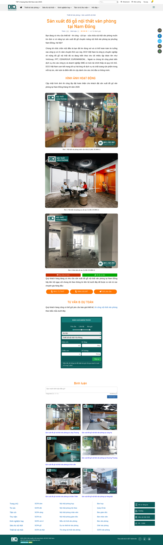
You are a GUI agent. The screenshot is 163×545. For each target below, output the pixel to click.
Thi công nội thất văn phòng (70, 530)
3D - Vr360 (141, 523)
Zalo (159, 41)
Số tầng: (91, 344)
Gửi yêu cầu (105, 291)
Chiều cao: (71, 353)
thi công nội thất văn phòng (106, 307)
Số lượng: (91, 353)
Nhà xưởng (136, 2)
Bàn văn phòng (102, 521)
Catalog (140, 511)
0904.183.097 (81, 291)
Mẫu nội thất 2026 (144, 517)
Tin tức (145, 2)
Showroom (125, 2)
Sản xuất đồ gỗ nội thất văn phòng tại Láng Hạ (97, 432)
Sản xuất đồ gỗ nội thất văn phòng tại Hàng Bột (97, 496)
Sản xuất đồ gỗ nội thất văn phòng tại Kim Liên (60, 464)
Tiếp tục (96, 359)
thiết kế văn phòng (71, 525)
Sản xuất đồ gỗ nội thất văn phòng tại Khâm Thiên (61, 496)
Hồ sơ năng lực (143, 505)
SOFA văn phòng (103, 530)
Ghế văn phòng (103, 525)
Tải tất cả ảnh (100, 275)
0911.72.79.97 (57, 291)
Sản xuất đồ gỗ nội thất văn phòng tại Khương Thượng (99, 458)
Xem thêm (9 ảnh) (63, 275)
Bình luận (74, 31)
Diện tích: (71, 344)
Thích (63, 31)
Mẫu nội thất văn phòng (68, 521)
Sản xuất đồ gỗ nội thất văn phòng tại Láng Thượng (62, 432)
